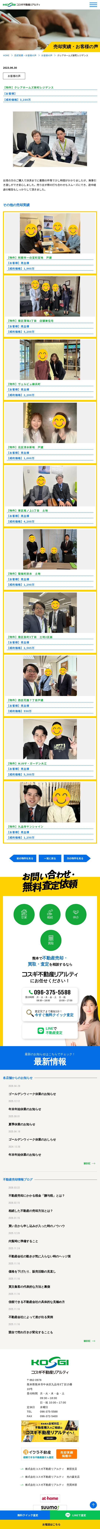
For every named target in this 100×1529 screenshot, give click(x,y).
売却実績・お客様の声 (25, 55)
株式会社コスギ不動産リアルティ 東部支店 (51, 1468)
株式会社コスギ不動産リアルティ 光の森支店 (52, 1476)
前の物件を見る (25, 858)
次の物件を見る (75, 858)
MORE (87, 1163)
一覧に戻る (50, 858)
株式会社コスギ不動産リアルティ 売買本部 (51, 1484)
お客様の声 (46, 55)
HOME (6, 55)
